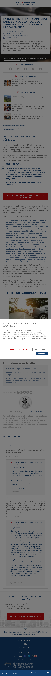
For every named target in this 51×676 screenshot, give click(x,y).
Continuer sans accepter (18, 349)
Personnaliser (40, 349)
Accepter (42, 353)
